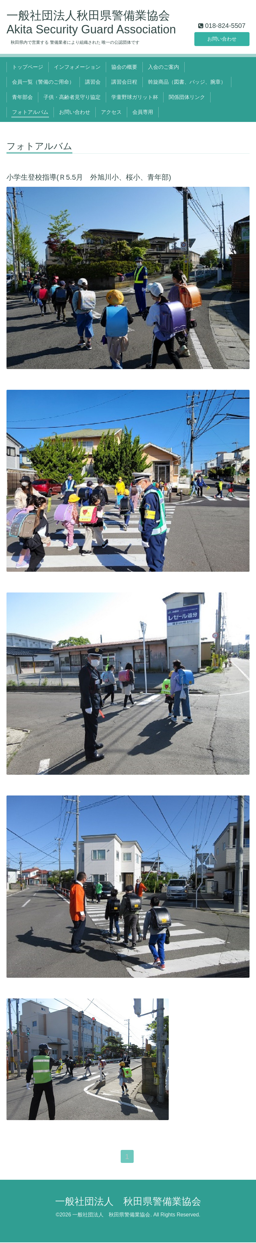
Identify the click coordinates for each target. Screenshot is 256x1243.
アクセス (111, 112)
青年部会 (22, 97)
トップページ (27, 67)
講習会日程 (124, 82)
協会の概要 (124, 67)
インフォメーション (77, 67)
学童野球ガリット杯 (134, 97)
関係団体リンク (187, 97)
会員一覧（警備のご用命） (43, 82)
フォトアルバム (30, 112)
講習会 (93, 82)
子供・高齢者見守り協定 (72, 97)
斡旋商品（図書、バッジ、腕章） (187, 82)
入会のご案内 (163, 67)
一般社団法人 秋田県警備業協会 (128, 1202)
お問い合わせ (222, 38)
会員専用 (142, 112)
